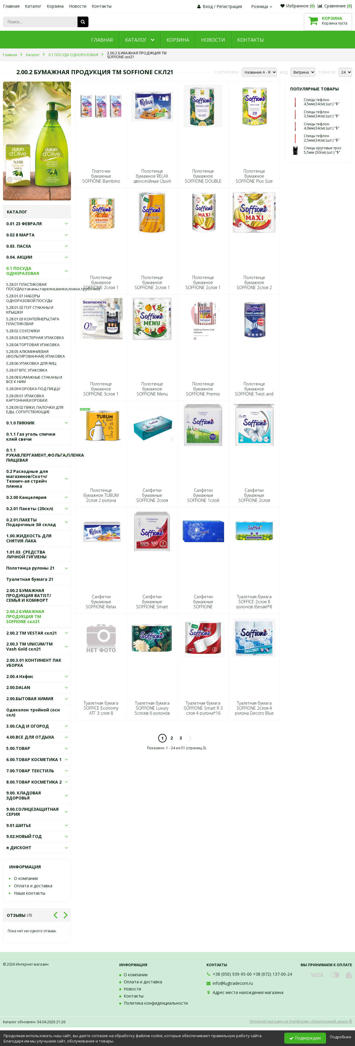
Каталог (33, 6)
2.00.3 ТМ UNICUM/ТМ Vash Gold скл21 (29, 646)
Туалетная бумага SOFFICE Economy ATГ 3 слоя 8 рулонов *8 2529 (101, 711)
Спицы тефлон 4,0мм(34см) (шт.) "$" (321, 126)
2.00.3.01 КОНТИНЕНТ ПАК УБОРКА (33, 662)
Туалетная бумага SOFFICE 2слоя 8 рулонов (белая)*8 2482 (254, 604)
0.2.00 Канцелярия (26, 497)
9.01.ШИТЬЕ (18, 825)
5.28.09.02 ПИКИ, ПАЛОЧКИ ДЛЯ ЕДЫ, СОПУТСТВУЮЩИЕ (34, 409)
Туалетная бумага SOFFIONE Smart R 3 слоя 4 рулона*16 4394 (203, 711)
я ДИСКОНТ (18, 847)
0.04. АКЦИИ (19, 257)
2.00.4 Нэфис (19, 676)
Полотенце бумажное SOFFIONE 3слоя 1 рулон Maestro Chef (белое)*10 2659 (101, 394)
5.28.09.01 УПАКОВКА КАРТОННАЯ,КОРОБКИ (26, 398)
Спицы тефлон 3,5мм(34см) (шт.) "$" (321, 114)
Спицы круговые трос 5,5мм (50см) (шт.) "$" (322, 150)
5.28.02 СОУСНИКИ (23, 331)
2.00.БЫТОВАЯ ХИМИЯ (29, 698)
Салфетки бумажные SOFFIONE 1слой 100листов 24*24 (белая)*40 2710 (203, 500)
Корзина (55, 6)
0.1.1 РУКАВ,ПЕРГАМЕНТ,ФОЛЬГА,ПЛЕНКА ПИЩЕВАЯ (45, 455)
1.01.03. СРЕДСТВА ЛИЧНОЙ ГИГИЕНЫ (26, 554)
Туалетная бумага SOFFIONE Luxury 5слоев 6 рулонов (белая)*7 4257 (152, 711)
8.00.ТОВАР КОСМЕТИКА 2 (34, 782)
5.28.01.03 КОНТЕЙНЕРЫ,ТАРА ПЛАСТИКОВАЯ (32, 321)
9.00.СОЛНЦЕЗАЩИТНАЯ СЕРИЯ (32, 811)
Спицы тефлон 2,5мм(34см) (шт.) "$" (321, 137)
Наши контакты (29, 893)
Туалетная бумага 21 (29, 579)
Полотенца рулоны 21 (30, 568)
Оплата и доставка (33, 885)
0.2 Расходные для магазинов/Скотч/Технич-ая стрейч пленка (27, 478)
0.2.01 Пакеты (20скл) (29, 508)
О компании (26, 878)
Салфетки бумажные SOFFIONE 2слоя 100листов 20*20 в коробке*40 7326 (152, 500)
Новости (77, 6)
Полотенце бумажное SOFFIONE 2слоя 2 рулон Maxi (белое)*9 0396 (254, 287)
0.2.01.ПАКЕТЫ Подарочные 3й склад (31, 522)
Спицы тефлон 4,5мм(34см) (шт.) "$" (321, 101)
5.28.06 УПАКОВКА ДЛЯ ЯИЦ (31, 363)
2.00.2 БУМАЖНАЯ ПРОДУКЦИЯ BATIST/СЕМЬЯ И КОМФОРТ (28, 595)
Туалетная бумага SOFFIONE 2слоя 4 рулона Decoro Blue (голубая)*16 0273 (254, 711)
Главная (11, 6)
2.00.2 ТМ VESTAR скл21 (31, 633)
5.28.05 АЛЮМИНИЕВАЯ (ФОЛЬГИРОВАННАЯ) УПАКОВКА (35, 354)
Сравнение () (335, 6)
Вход (208, 6)
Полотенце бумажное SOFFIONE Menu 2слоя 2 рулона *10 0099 (152, 394)
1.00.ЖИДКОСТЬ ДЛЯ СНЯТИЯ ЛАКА (28, 538)
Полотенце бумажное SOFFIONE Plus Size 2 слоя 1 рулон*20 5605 (254, 181)
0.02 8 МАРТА (20, 235)
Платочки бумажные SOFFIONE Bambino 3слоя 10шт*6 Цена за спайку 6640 (101, 181)
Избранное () (297, 6)
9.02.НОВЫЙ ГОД (24, 836)
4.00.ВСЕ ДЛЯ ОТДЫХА (30, 737)
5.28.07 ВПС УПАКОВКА (26, 370)
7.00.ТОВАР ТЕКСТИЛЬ (30, 770)
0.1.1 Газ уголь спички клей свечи (30, 436)
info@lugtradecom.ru (233, 983)
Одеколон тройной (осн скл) (33, 712)
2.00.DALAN (18, 687)
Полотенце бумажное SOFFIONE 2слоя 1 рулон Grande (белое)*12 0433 (101, 287)
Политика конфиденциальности (156, 1003)
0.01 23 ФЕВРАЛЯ (24, 223)
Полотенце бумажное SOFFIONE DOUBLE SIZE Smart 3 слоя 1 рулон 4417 (203, 181)
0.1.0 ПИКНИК (20, 423)
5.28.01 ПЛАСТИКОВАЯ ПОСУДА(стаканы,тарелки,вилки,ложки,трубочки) (37, 286)
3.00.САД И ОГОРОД (27, 726)
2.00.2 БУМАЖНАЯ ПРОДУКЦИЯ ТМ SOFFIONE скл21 (25, 616)
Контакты (102, 6)
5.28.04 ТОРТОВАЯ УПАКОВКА (32, 345)
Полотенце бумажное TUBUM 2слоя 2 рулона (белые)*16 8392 (101, 498)
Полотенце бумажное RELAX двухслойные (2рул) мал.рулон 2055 (152, 179)
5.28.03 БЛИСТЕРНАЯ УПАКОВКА (35, 337)
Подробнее (340, 1036)
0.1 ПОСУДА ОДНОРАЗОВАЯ (22, 270)
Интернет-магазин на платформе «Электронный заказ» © (301, 1021)
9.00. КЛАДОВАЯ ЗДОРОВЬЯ (23, 795)
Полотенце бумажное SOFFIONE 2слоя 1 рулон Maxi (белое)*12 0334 (203, 287)
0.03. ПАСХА (18, 246)
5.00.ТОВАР (18, 748)
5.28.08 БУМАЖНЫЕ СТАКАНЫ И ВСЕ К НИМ (34, 379)
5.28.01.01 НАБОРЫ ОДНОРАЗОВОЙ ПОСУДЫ (29, 298)
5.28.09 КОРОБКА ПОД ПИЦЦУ (33, 389)
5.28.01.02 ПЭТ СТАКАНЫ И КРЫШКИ (29, 309)
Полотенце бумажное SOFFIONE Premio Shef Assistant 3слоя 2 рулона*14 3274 (203, 394)
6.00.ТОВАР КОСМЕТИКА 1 (34, 759)
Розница (262, 6)
